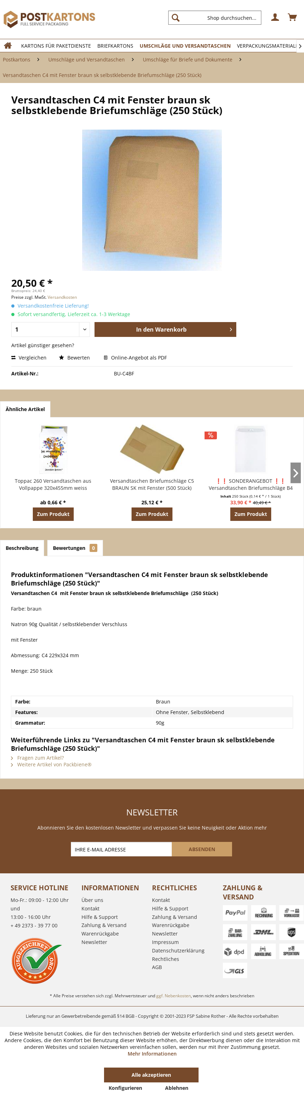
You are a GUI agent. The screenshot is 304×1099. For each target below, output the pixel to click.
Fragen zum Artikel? (37, 757)
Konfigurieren (125, 1088)
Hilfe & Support (99, 917)
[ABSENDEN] (202, 849)
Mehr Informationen (152, 1053)
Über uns (92, 900)
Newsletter (94, 942)
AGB (157, 967)
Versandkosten (62, 297)
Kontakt (90, 908)
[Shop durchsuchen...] (214, 18)
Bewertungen (75, 548)
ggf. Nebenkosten (173, 996)
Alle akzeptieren (151, 1074)
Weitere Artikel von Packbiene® (51, 764)
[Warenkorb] (293, 18)
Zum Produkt (53, 514)
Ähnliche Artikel (25, 409)
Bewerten (75, 357)
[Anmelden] (275, 18)
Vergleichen (29, 357)
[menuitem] (217, 18)
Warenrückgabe (100, 933)
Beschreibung (22, 548)
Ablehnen (176, 1088)
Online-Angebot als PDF (135, 357)
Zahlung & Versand (104, 925)
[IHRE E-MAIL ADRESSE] (122, 849)
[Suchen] (175, 18)
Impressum (165, 942)
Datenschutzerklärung (178, 950)
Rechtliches (165, 959)
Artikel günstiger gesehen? (42, 345)
